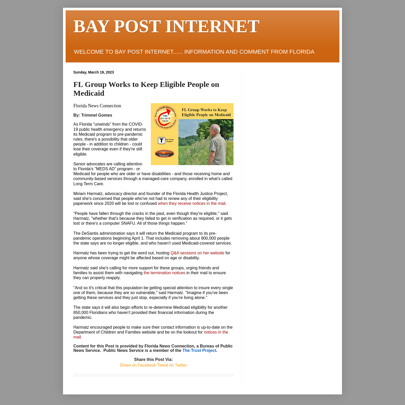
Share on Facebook (138, 365)
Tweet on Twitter (171, 365)
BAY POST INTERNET (166, 26)
